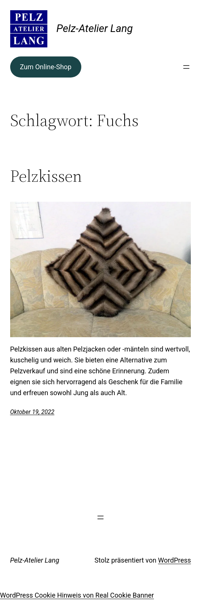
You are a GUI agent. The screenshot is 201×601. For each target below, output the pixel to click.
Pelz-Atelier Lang (94, 28)
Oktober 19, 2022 (32, 411)
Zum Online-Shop (46, 67)
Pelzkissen (46, 176)
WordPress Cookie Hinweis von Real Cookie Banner (77, 595)
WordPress (174, 560)
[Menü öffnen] (186, 67)
